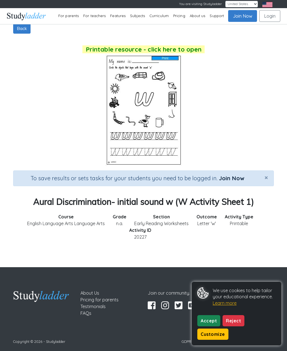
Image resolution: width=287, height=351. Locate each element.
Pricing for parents (99, 299)
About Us (89, 293)
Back (22, 28)
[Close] (266, 177)
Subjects (137, 15)
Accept (209, 321)
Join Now (242, 16)
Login (270, 16)
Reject (233, 321)
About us (197, 15)
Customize (213, 334)
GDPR (186, 341)
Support (217, 15)
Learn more (225, 303)
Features (118, 15)
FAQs (85, 313)
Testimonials (93, 306)
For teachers (94, 15)
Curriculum (159, 15)
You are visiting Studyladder (200, 4)
